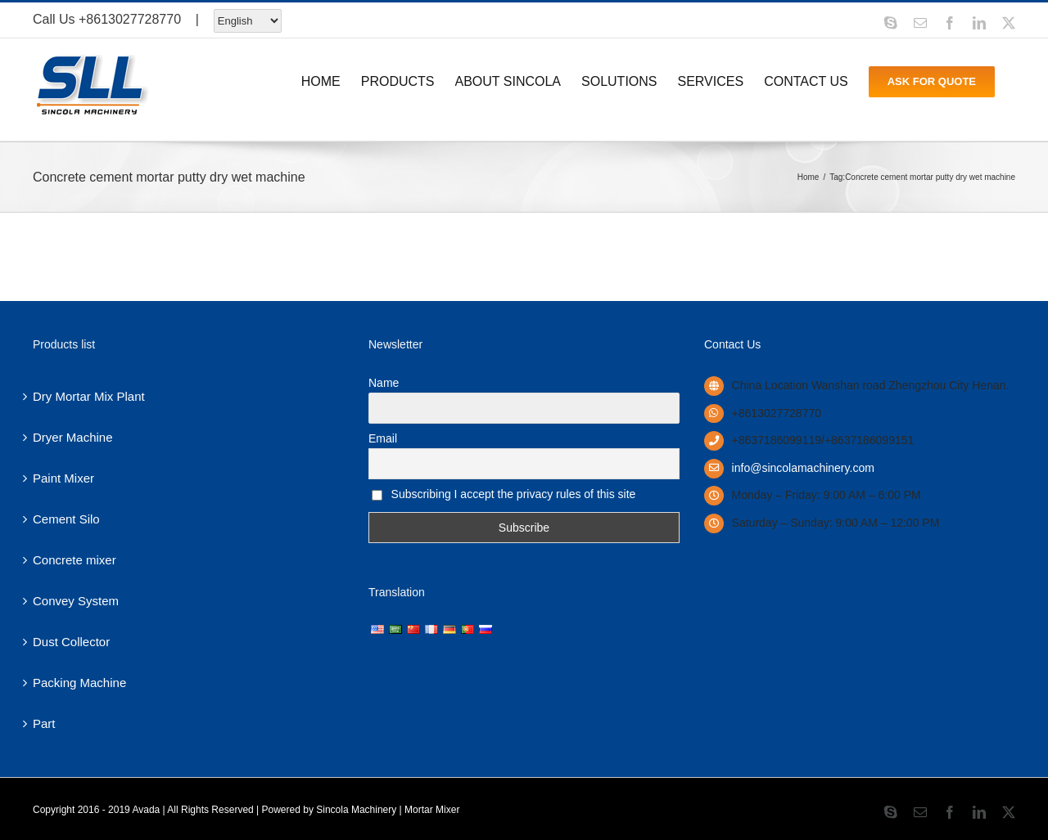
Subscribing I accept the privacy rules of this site (503, 494)
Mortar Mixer (431, 809)
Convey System (76, 601)
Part (44, 723)
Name (383, 382)
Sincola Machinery (356, 809)
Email (382, 438)
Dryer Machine (73, 437)
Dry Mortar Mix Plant (89, 396)
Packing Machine (79, 683)
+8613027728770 (130, 19)
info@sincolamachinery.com (803, 467)
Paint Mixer (63, 478)
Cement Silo (66, 519)
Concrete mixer (74, 560)
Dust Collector (71, 642)
